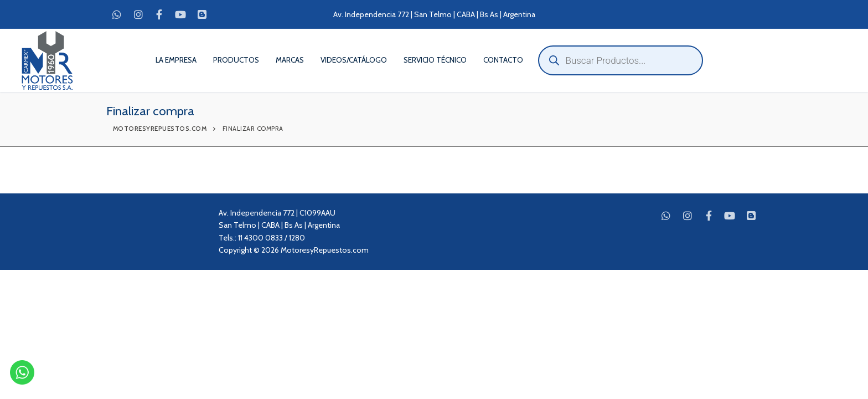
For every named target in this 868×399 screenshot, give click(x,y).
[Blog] (202, 14)
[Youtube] (180, 14)
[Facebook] (159, 14)
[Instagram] (138, 14)
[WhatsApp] (117, 14)
